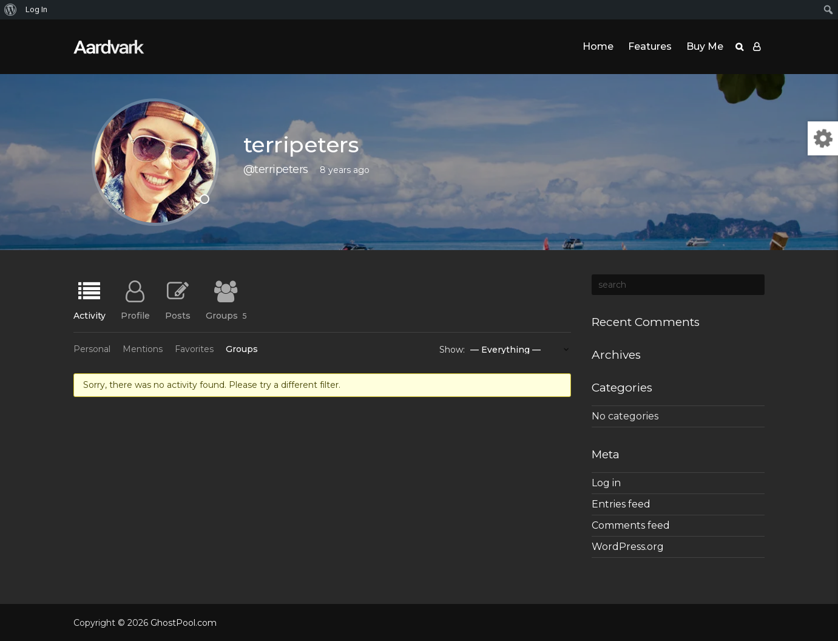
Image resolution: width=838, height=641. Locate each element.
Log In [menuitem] (36, 9)
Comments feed (631, 525)
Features (650, 46)
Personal (91, 349)
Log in (606, 483)
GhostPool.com (183, 622)
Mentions (143, 349)
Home (598, 46)
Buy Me (704, 46)
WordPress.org (628, 546)
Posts (178, 315)
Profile (135, 315)
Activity (89, 315)
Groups (226, 315)
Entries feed (621, 504)
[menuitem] (10, 9)
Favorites (194, 349)
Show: (452, 349)
